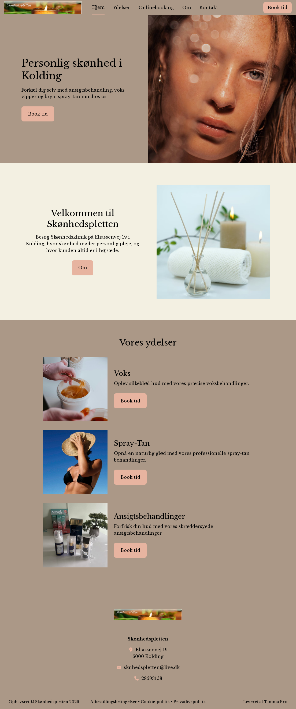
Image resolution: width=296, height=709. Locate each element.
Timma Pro (275, 701)
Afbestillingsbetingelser (113, 701)
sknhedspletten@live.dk (152, 667)
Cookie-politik (155, 701)
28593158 (151, 678)
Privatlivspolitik (189, 701)
